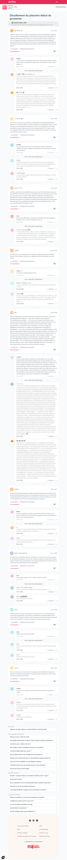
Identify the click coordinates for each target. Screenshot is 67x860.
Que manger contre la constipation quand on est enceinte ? (27, 747)
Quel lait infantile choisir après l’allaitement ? (22, 811)
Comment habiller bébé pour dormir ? (21, 751)
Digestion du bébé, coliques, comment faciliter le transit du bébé (28, 729)
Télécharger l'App (60, 6)
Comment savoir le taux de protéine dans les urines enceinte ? (27, 765)
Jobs (18, 829)
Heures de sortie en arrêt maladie (19, 768)
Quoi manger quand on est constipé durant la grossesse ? (26, 754)
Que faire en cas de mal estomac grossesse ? (22, 786)
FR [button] (57, 2)
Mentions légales (22, 833)
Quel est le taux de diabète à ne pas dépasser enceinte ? (26, 761)
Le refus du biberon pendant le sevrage (21, 804)
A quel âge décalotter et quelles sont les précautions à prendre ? (28, 789)
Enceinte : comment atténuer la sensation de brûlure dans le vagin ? (29, 775)
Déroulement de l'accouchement (27, 48)
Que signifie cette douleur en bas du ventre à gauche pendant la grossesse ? (31, 740)
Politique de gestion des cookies (26, 836)
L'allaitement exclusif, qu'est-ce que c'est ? (22, 801)
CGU (40, 826)
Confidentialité (43, 829)
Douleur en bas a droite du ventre (19, 737)
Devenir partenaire (23, 826)
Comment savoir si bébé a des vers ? (20, 744)
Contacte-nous (43, 833)
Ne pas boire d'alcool (16, 779)
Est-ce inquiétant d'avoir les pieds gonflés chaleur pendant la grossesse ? (30, 782)
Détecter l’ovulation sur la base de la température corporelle (27, 797)
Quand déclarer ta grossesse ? (18, 808)
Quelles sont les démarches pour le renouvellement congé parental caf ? (30, 758)
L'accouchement (14, 48)
